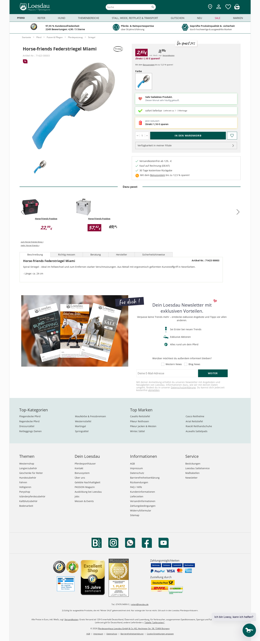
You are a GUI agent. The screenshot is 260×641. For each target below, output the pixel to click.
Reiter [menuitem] (41, 18)
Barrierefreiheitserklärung (145, 477)
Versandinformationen (142, 501)
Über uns (80, 477)
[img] (237, 8)
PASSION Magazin (85, 487)
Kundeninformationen (142, 491)
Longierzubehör (28, 468)
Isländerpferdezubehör (32, 496)
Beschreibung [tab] (35, 254)
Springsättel (82, 431)
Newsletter (191, 477)
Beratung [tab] (95, 254)
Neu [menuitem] (199, 18)
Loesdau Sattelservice (197, 468)
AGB (132, 463)
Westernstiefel (83, 421)
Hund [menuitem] (61, 18)
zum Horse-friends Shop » (32, 242)
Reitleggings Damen (30, 431)
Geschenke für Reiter (31, 473)
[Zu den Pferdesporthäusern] (210, 7)
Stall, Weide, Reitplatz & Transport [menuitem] (135, 18)
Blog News (194, 364)
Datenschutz (137, 473)
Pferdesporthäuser (85, 463)
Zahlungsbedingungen (143, 505)
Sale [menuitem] (217, 18)
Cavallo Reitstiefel (140, 416)
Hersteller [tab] (121, 254)
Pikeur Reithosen (139, 421)
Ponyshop (24, 491)
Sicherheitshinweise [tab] (153, 254)
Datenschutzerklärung (183, 387)
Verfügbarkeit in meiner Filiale (155, 145)
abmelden (154, 390)
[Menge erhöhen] (147, 135)
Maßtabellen (192, 473)
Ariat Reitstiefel (194, 421)
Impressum (136, 468)
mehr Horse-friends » (30, 245)
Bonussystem (149, 64)
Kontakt (79, 468)
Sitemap (134, 515)
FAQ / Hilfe (136, 487)
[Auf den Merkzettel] (232, 135)
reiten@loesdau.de (139, 604)
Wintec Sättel (137, 431)
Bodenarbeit (26, 505)
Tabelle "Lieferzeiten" (154, 622)
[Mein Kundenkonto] (218, 9)
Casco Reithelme (195, 416)
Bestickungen (192, 463)
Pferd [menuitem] (21, 18)
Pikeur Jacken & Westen (143, 426)
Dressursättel (26, 426)
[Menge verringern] (137, 135)
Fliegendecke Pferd (30, 416)
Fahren (23, 482)
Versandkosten (168, 55)
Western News (174, 364)
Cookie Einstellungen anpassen (160, 633)
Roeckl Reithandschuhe (199, 426)
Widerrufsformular (140, 510)
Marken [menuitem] (238, 18)
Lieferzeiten (136, 496)
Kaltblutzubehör (28, 501)
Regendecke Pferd (29, 421)
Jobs (77, 496)
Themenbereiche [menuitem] (88, 18)
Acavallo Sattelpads (196, 431)
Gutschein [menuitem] (177, 18)
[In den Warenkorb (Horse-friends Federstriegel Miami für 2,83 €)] (188, 135)
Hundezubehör (27, 477)
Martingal (80, 426)
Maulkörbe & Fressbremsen (90, 416)
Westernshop (26, 463)
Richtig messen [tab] (66, 254)
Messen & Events (84, 501)
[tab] (40, 167)
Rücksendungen (139, 482)
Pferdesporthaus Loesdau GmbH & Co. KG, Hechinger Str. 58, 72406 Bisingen (134, 628)
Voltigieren (25, 487)
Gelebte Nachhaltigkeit (87, 482)
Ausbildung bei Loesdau (88, 491)
